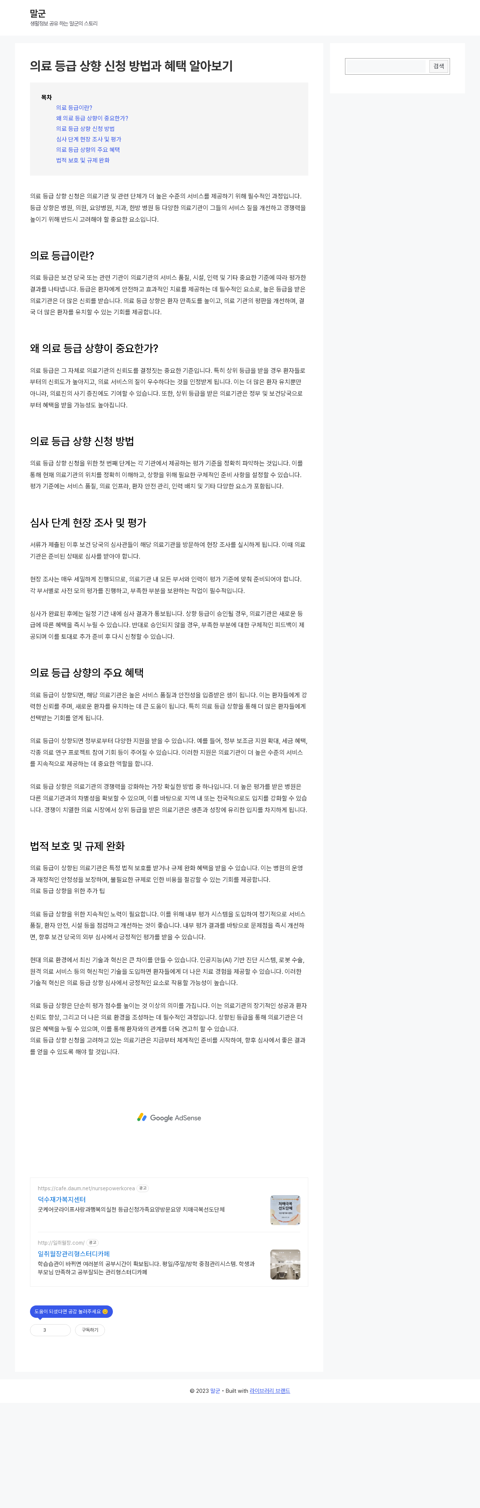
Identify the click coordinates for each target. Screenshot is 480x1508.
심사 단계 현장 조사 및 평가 (89, 139)
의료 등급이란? (74, 107)
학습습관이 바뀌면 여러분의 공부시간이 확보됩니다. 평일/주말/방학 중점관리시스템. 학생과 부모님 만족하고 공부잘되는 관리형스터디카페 (146, 1373)
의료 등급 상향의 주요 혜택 (88, 149)
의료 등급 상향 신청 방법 (85, 128)
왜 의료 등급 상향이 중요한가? (92, 118)
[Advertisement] (169, 235)
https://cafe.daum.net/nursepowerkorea (86, 1293)
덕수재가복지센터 (62, 1304)
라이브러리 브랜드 (270, 1496)
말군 (38, 13)
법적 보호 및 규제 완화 (83, 160)
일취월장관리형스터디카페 (74, 1359)
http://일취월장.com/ (61, 1348)
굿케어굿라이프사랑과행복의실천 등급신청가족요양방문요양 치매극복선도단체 (131, 1314)
